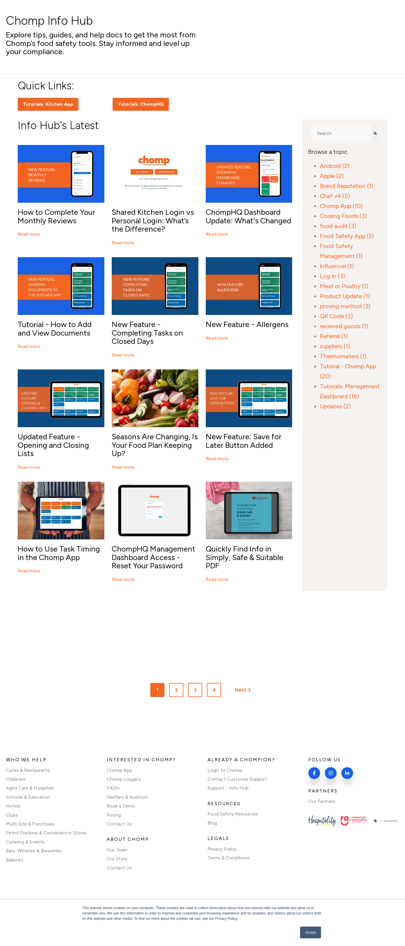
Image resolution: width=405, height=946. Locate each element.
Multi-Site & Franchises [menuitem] (30, 824)
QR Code (336, 316)
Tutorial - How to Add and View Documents (55, 329)
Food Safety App (347, 236)
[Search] (375, 133)
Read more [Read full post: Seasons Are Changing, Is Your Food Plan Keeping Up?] (123, 467)
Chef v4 (335, 195)
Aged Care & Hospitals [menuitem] (30, 788)
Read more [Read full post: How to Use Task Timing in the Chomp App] (29, 571)
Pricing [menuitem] (114, 815)
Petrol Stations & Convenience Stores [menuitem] (46, 833)
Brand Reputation (346, 185)
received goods (344, 326)
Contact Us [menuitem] (119, 824)
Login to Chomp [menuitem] (225, 770)
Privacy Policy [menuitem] (222, 849)
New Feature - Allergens (247, 324)
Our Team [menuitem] (117, 850)
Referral (334, 336)
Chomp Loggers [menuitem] (124, 779)
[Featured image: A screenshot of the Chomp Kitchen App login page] (155, 201)
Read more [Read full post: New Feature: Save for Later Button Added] (217, 458)
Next (243, 690)
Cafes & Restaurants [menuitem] (28, 770)
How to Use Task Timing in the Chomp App (59, 553)
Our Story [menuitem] (117, 858)
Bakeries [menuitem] (14, 860)
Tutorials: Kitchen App (48, 104)
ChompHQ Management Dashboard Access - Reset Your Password (153, 557)
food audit (338, 226)
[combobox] (341, 133)
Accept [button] (310, 932)
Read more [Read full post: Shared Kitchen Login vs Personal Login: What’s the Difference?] (123, 242)
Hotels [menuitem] (13, 806)
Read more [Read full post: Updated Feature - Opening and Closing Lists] (29, 467)
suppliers (335, 346)
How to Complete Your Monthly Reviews (56, 216)
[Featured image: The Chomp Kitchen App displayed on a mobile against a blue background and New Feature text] (61, 313)
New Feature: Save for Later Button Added (243, 441)
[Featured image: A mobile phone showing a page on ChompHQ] (61, 201)
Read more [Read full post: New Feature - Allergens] (217, 338)
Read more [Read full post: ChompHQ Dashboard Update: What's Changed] (217, 234)
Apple (332, 175)
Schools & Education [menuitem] (28, 797)
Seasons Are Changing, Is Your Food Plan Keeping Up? (155, 445)
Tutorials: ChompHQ (141, 104)
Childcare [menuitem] (16, 779)
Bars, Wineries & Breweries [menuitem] (34, 850)
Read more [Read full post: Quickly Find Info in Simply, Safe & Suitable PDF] (217, 579)
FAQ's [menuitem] (113, 788)
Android (335, 165)
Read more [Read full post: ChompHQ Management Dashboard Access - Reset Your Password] (123, 579)
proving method (345, 306)
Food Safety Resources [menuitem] (233, 814)
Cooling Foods (343, 215)
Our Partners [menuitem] (321, 801)
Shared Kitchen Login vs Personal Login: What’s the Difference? (153, 220)
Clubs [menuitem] (12, 815)
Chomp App (341, 205)
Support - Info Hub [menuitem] (228, 788)
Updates (335, 406)
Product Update (345, 296)
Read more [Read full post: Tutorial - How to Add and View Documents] (29, 346)
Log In (332, 276)
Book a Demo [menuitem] (121, 806)
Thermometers (343, 356)
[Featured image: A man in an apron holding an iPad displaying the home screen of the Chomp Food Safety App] (61, 538)
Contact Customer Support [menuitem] (237, 779)
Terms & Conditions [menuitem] (228, 858)
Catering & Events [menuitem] (25, 842)
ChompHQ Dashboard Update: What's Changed (248, 216)
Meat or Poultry (344, 286)
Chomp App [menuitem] (119, 770)
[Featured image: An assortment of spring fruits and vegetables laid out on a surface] (155, 425)
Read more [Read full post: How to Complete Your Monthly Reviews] (29, 234)
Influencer (337, 266)
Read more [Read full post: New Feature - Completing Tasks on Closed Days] (123, 355)
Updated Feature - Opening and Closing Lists (53, 445)
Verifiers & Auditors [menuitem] (127, 797)
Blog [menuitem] (212, 823)
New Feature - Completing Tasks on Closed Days (147, 333)
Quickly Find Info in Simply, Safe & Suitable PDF (244, 557)
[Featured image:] (249, 201)
